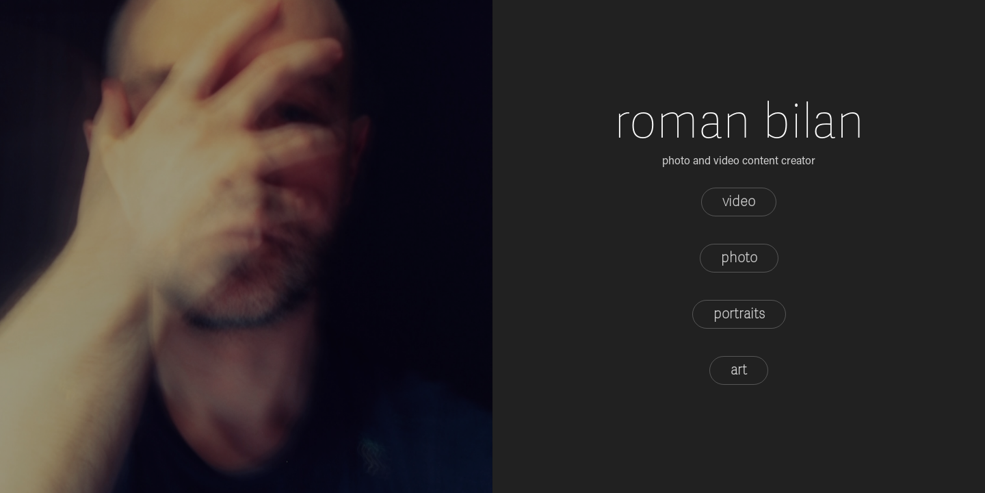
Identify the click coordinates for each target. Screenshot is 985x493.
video (738, 201)
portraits (739, 314)
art (739, 370)
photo (739, 257)
